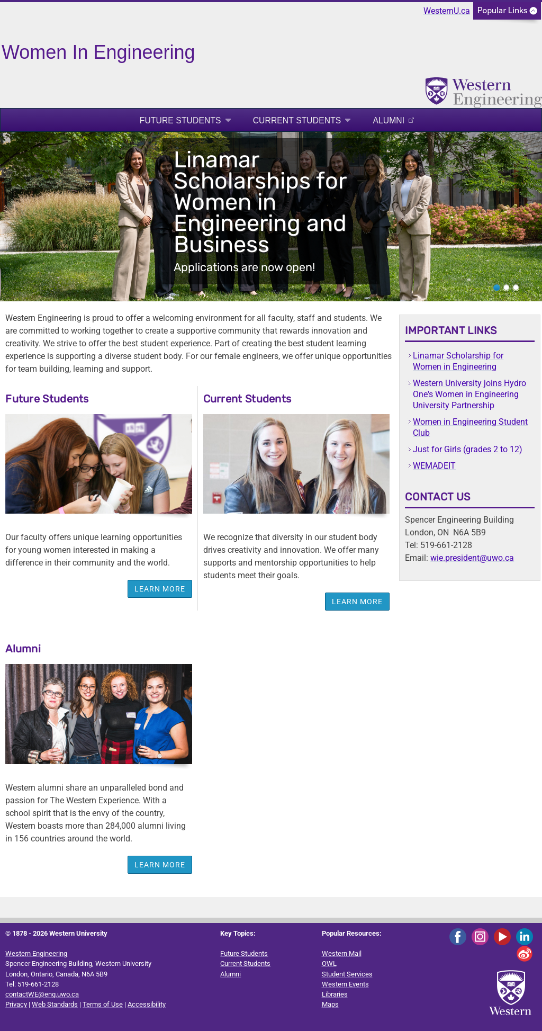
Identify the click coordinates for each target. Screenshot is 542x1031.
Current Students (297, 120)
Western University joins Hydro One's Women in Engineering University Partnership (469, 394)
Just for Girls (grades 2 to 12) (467, 449)
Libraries (335, 994)
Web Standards (55, 1004)
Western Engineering (36, 953)
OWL (329, 963)
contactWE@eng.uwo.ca (42, 994)
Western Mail (342, 953)
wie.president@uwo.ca (472, 558)
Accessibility (147, 1004)
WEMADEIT (434, 466)
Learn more (159, 589)
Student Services (347, 974)
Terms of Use (103, 1004)
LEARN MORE (159, 864)
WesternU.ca (446, 11)
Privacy (16, 1004)
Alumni (388, 120)
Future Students (180, 120)
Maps (330, 1004)
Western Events (345, 984)
